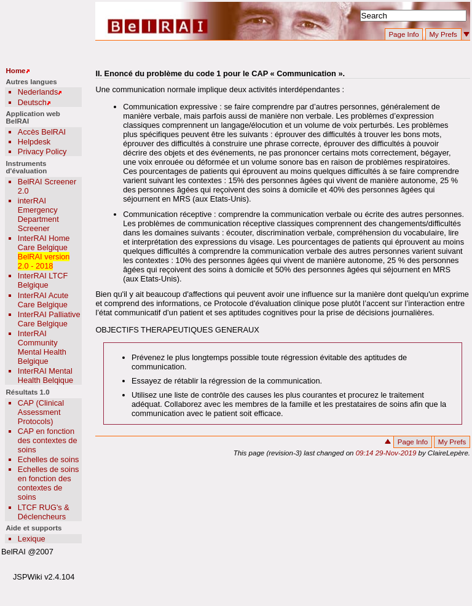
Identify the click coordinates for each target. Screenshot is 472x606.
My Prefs (443, 34)
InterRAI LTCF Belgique (43, 280)
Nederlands (38, 91)
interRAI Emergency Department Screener (38, 214)
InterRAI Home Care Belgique (44, 243)
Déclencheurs (42, 516)
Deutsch (32, 102)
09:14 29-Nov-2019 (387, 453)
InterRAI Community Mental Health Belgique (42, 347)
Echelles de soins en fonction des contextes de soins (48, 483)
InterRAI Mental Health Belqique (45, 375)
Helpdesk (34, 141)
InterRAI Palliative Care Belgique (49, 319)
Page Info (403, 34)
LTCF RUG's (40, 507)
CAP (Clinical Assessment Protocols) (41, 412)
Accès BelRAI (42, 131)
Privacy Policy (42, 151)
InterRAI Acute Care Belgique (43, 300)
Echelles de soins (48, 459)
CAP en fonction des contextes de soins (47, 440)
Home (16, 70)
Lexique (31, 538)
